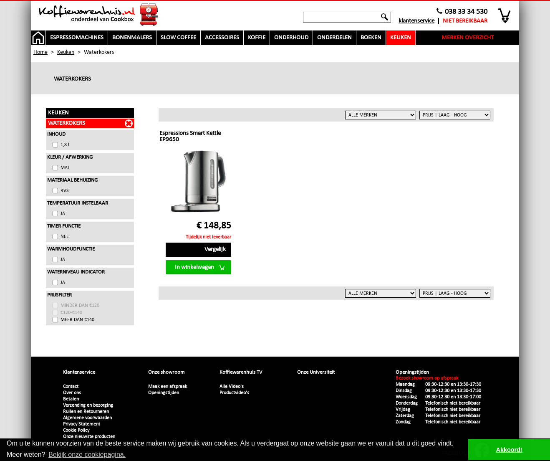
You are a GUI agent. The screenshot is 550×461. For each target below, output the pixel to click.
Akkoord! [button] (509, 449)
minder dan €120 (80, 305)
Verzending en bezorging (88, 405)
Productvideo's (234, 392)
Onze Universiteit (316, 372)
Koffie (256, 38)
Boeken (371, 38)
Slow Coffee (178, 38)
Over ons (72, 392)
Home (40, 52)
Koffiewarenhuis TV (240, 372)
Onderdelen (334, 38)
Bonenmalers (132, 38)
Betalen (71, 399)
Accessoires (222, 38)
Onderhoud (291, 38)
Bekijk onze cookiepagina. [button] (87, 454)
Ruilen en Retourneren (86, 411)
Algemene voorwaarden (87, 417)
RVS (65, 190)
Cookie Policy (76, 430)
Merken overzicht (468, 38)
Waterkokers (66, 123)
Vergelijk (215, 249)
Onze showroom (166, 372)
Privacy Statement (81, 424)
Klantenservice (416, 21)
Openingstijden (163, 392)
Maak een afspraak (167, 386)
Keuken (400, 38)
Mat (65, 167)
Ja (63, 213)
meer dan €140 (77, 319)
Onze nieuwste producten (89, 436)
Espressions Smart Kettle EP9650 (190, 136)
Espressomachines (76, 38)
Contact (70, 386)
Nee (65, 236)
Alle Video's (231, 386)
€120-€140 (71, 312)
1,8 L (65, 144)
